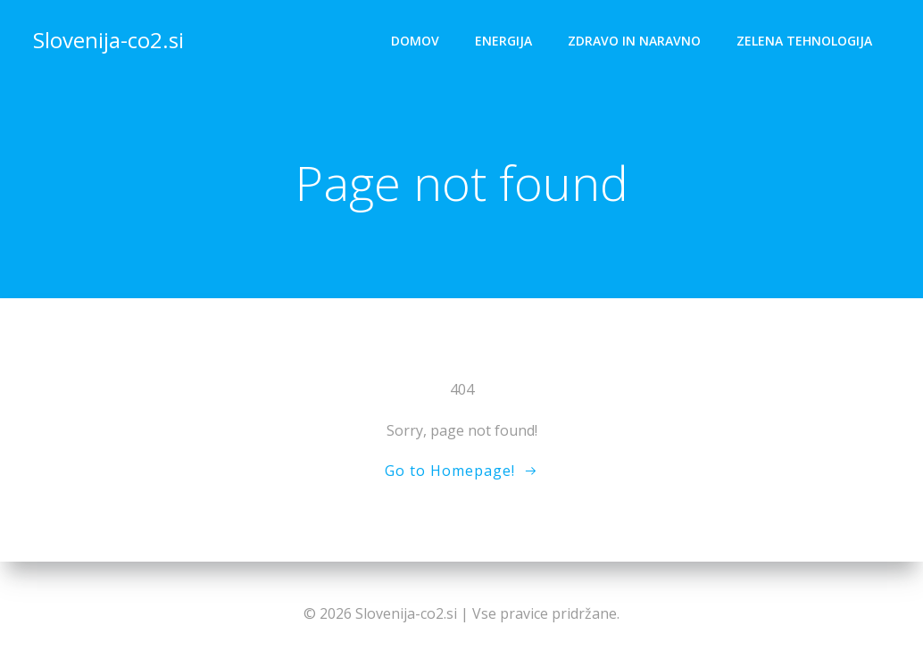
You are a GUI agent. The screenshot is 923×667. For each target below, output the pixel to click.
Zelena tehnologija (804, 40)
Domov (415, 40)
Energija (503, 40)
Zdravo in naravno (634, 40)
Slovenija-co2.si (108, 39)
